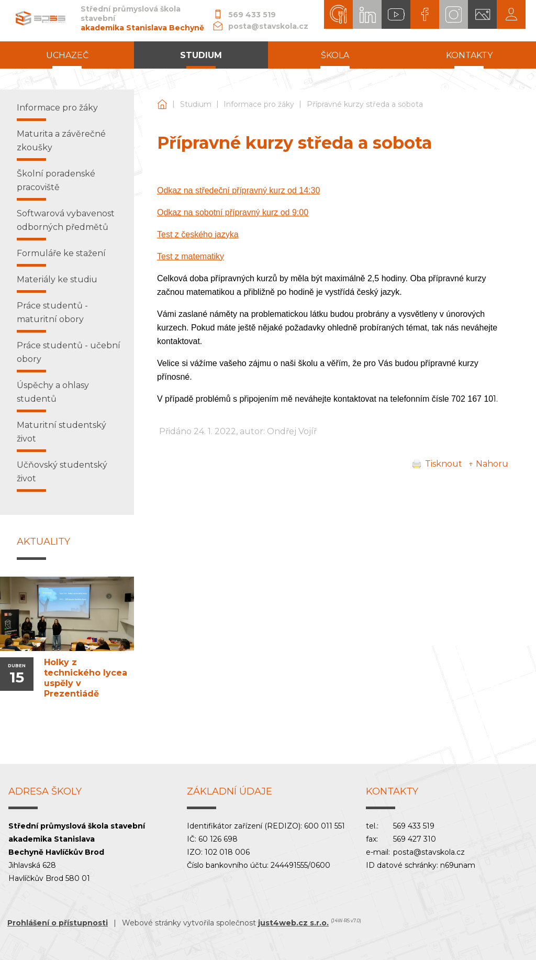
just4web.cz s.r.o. (293, 923)
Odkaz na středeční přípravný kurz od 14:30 (238, 190)
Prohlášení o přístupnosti (57, 923)
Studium (195, 104)
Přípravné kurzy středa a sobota (365, 104)
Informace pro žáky (259, 104)
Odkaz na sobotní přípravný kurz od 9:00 (232, 212)
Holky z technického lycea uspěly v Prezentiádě (85, 678)
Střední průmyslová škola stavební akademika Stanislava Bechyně (162, 104)
